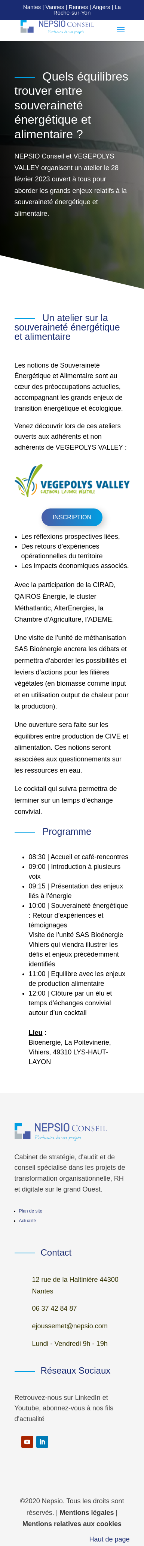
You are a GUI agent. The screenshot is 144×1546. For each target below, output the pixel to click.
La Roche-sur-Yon (87, 10)
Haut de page (109, 1539)
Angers (101, 7)
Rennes (78, 7)
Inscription (72, 517)
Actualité (27, 1220)
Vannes (55, 7)
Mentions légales (86, 1512)
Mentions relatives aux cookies (72, 1524)
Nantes (32, 7)
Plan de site (31, 1211)
